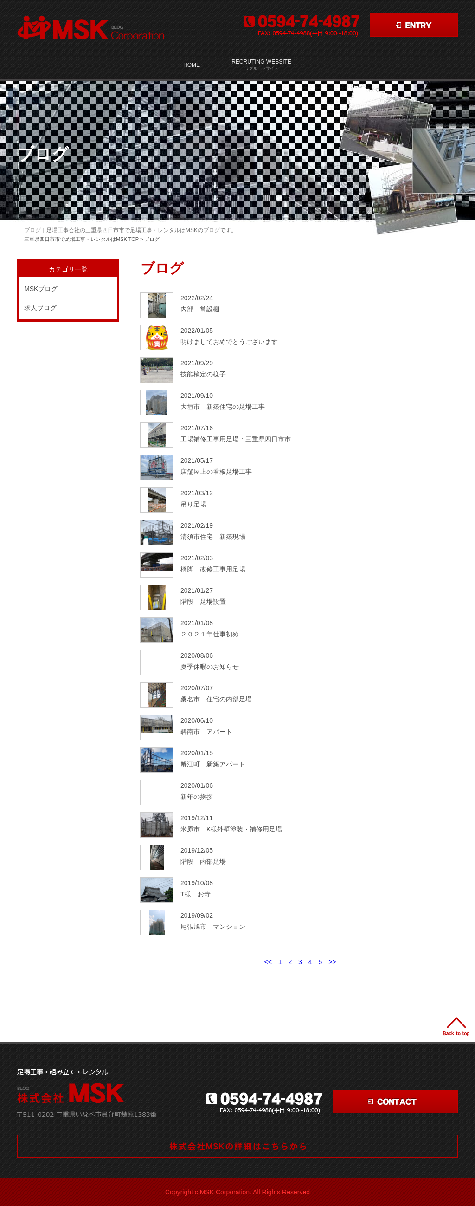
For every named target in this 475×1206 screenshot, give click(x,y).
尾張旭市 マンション (212, 926)
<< (267, 962)
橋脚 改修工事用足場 (212, 569)
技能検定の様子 (203, 374)
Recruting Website (261, 64)
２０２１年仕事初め (209, 634)
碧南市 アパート (206, 731)
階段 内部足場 (203, 861)
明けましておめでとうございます (229, 341)
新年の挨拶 (196, 796)
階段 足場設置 (203, 601)
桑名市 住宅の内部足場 (216, 699)
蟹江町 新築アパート (212, 764)
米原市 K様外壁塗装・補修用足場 (231, 829)
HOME (191, 65)
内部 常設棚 (199, 309)
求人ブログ (40, 307)
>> (332, 962)
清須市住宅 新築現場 (212, 536)
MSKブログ (41, 288)
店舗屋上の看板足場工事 (216, 471)
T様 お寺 (195, 894)
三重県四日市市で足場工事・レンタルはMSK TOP (81, 239)
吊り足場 (193, 504)
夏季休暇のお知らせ (209, 666)
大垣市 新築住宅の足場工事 (222, 406)
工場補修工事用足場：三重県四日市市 (235, 439)
